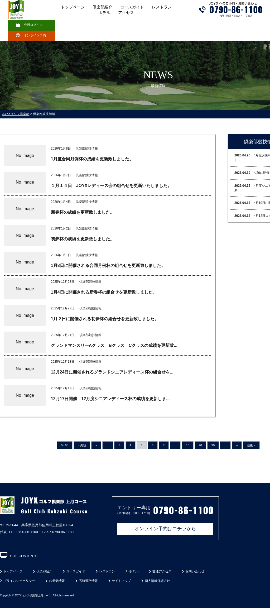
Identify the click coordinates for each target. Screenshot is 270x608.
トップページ (73, 7)
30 (213, 445)
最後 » (251, 445)
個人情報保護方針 (155, 581)
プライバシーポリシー (17, 581)
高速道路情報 (86, 581)
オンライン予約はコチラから (165, 528)
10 (187, 445)
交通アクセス (160, 571)
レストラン (162, 7)
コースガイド (132, 7)
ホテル (104, 13)
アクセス (126, 13)
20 (200, 445)
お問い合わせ (193, 571)
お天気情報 (55, 581)
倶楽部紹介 (102, 7)
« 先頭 (82, 445)
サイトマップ (119, 581)
